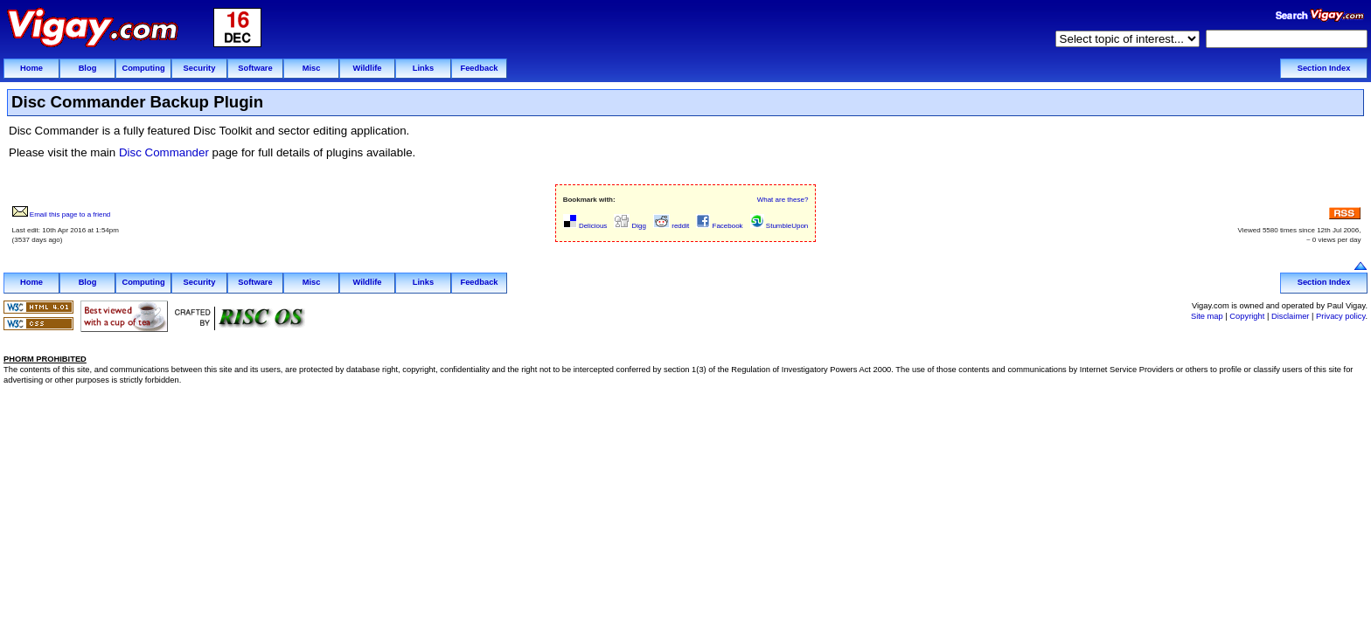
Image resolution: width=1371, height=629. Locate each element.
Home (31, 68)
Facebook (719, 226)
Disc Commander (164, 152)
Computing (143, 68)
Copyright (1246, 316)
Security (200, 68)
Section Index (1324, 68)
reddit (671, 226)
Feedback (479, 68)
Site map (1207, 316)
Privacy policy (1340, 316)
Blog (88, 68)
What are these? (783, 200)
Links (423, 68)
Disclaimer (1290, 316)
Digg (630, 226)
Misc (312, 68)
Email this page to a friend (61, 214)
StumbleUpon (779, 226)
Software (255, 68)
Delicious (585, 226)
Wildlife (366, 68)
